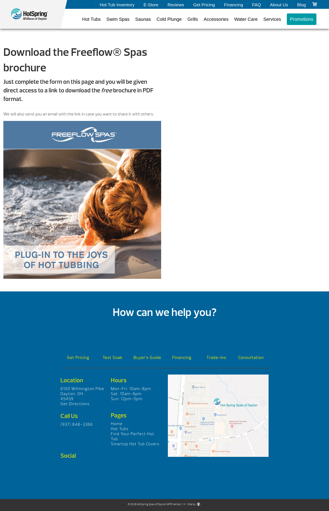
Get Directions (75, 403)
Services (272, 19)
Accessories (216, 19)
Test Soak (113, 357)
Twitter (77, 466)
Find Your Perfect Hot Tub (132, 436)
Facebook (65, 466)
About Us (279, 4)
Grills (192, 19)
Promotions (301, 19)
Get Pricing (204, 4)
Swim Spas (117, 19)
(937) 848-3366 (76, 424)
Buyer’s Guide (147, 357)
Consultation (251, 357)
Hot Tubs (91, 19)
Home (117, 423)
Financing (233, 4)
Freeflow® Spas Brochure (33, 14)
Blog (301, 4)
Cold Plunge (169, 19)
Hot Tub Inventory (117, 4)
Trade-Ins (216, 357)
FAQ (256, 4)
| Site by (193, 504)
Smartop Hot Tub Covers (135, 444)
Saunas (143, 19)
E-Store (151, 4)
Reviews (175, 4)
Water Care (246, 19)
